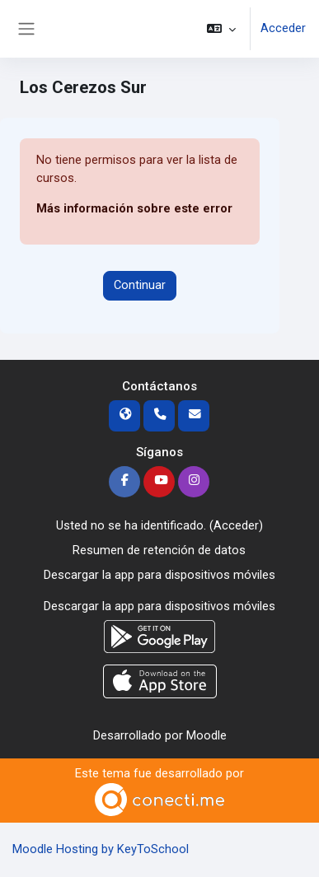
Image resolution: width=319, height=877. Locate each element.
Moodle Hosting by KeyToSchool (100, 849)
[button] (221, 29)
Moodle (206, 735)
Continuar (140, 285)
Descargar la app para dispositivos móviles (159, 574)
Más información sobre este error (134, 208)
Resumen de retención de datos (159, 550)
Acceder (283, 28)
